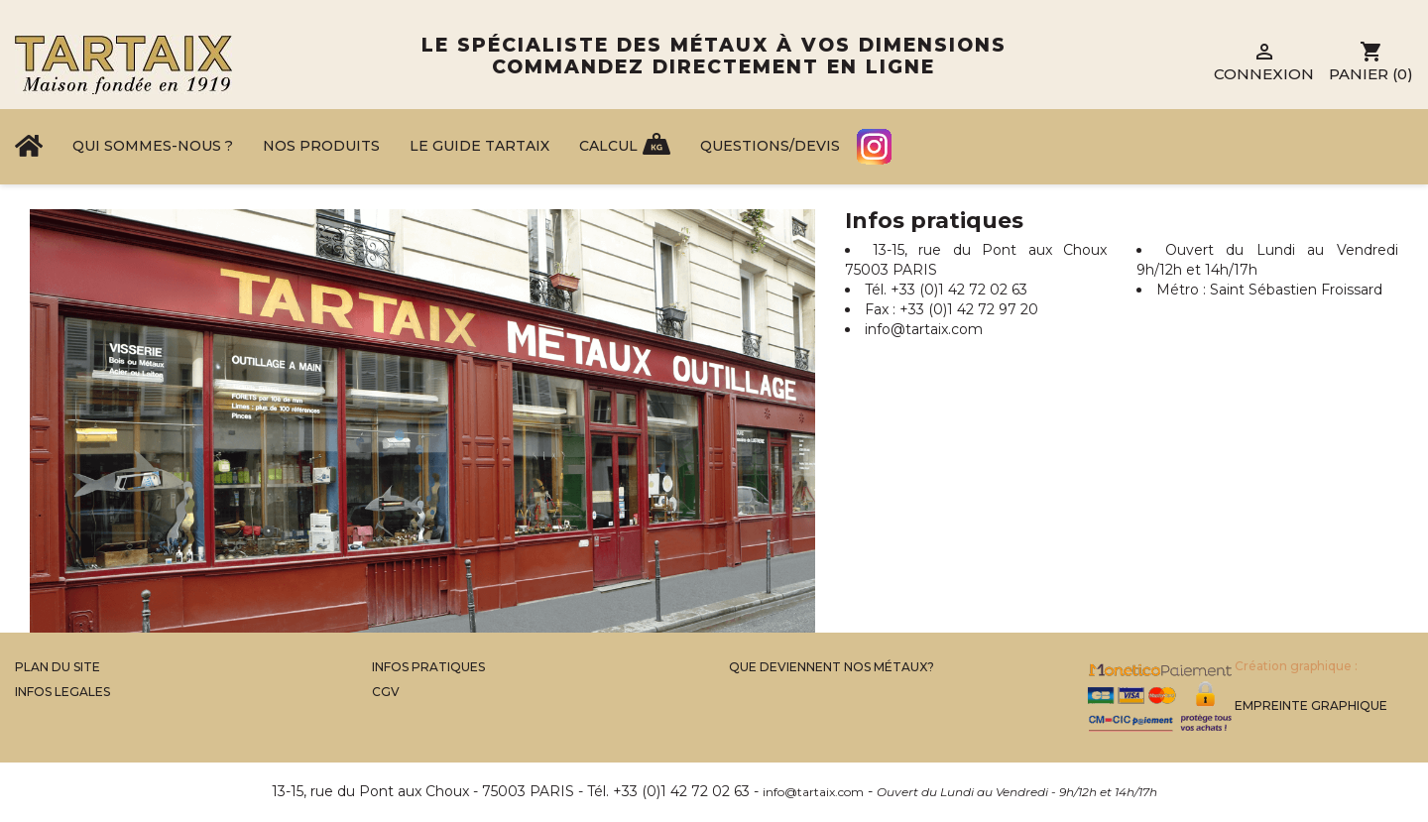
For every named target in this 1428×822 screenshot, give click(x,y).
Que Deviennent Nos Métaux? (831, 666)
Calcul (608, 146)
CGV (386, 691)
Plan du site (57, 666)
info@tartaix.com (924, 329)
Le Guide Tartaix (479, 146)
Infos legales (62, 691)
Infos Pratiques (428, 666)
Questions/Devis (770, 146)
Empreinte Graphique (1311, 705)
